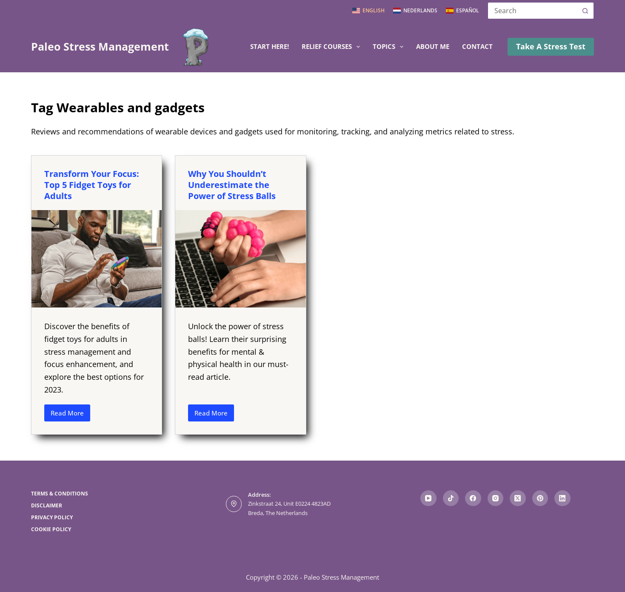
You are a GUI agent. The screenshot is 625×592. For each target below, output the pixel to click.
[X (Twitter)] (518, 498)
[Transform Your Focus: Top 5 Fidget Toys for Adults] (96, 259)
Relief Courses (332, 47)
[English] (368, 10)
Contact (477, 46)
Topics (390, 47)
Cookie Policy (51, 529)
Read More (70, 415)
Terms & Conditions (59, 493)
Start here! (269, 46)
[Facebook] (473, 498)
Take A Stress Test (550, 46)
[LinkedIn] (562, 498)
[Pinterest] (540, 498)
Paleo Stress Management (100, 46)
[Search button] (585, 10)
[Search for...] (532, 10)
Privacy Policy (52, 517)
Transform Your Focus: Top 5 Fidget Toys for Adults (91, 185)
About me (432, 46)
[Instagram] (496, 498)
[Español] (462, 10)
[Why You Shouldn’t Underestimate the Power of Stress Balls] (240, 259)
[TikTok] (451, 498)
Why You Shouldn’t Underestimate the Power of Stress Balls (232, 185)
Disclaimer (46, 505)
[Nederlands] (415, 10)
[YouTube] (428, 498)
